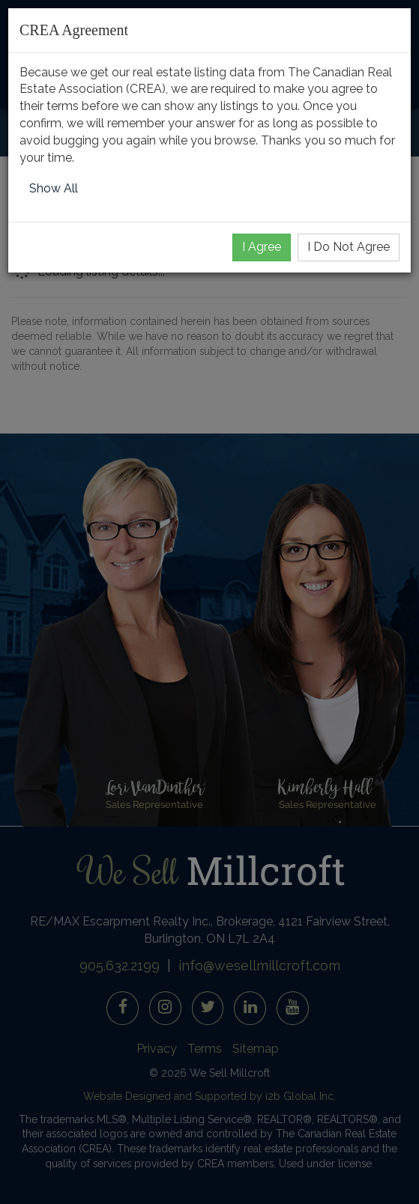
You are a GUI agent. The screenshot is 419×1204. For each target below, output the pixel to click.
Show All (53, 188)
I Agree (261, 247)
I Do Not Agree (348, 247)
